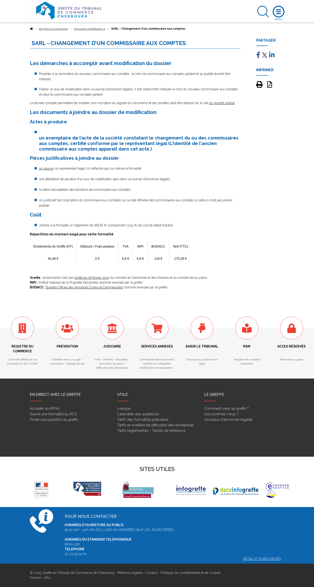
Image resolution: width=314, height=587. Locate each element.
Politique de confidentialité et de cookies (191, 573)
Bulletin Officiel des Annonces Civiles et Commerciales (84, 287)
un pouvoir (46, 168)
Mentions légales (130, 573)
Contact (151, 573)
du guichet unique (222, 103)
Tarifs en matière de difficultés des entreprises (155, 425)
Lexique (123, 408)
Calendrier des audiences (138, 414)
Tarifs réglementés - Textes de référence (151, 430)
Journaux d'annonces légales (228, 419)
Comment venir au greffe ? (226, 408)
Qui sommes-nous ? (221, 414)
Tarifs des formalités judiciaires (143, 419)
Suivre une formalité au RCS (53, 414)
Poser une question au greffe (54, 419)
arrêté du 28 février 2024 (92, 277)
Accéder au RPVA (45, 408)
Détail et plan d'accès (262, 559)
